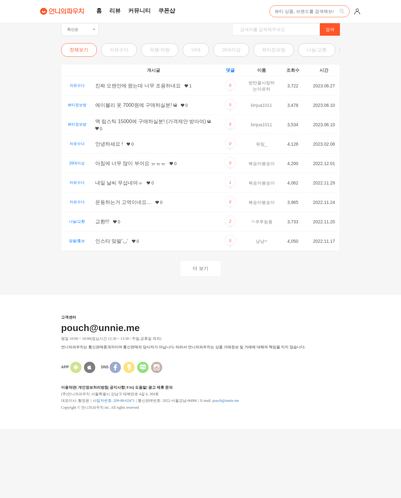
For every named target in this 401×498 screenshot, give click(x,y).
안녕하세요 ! (109, 144)
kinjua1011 (261, 105)
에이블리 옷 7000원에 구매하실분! (133, 105)
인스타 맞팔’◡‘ (111, 241)
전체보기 (79, 49)
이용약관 (68, 387)
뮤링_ (261, 144)
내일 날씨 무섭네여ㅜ (119, 182)
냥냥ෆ (261, 241)
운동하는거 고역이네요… (123, 202)
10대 (195, 49)
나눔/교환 (317, 49)
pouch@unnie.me (225, 400)
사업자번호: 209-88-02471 (114, 400)
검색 (329, 29)
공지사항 (117, 387)
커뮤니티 (139, 11)
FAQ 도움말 (136, 387)
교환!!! (102, 221)
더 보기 (200, 268)
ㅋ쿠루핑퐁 (262, 221)
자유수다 (119, 49)
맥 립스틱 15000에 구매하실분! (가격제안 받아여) (150, 121)
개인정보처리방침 (93, 387)
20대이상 (231, 49)
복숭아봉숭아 (261, 163)
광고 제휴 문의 (160, 387)
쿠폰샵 (166, 11)
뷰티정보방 (273, 49)
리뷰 (115, 11)
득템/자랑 (160, 49)
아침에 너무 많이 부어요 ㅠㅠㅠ (130, 163)
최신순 (81, 29)
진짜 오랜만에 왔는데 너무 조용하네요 (138, 85)
